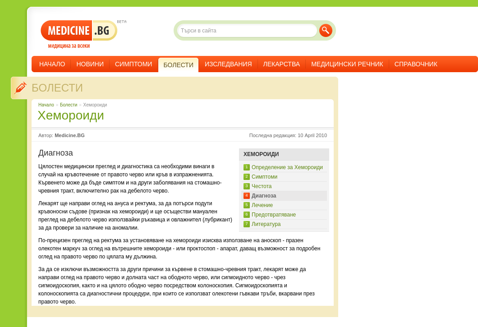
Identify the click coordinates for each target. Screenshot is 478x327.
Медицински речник (347, 64)
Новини (90, 64)
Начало (52, 64)
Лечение (262, 205)
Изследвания (228, 64)
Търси (325, 30)
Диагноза (264, 196)
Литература (266, 224)
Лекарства (281, 64)
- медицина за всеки (79, 34)
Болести (57, 88)
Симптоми (133, 64)
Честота (261, 186)
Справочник (416, 64)
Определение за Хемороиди (287, 167)
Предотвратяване (274, 215)
